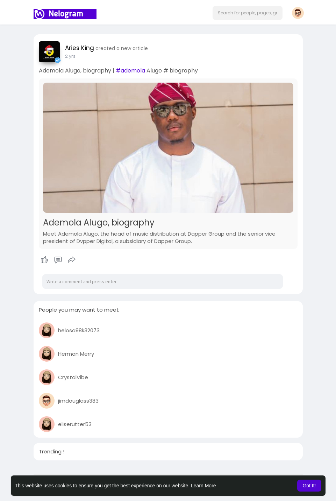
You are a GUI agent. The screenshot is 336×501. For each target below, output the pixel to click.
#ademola (130, 71)
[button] (248, 13)
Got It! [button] (309, 485)
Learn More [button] (203, 485)
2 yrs (70, 56)
